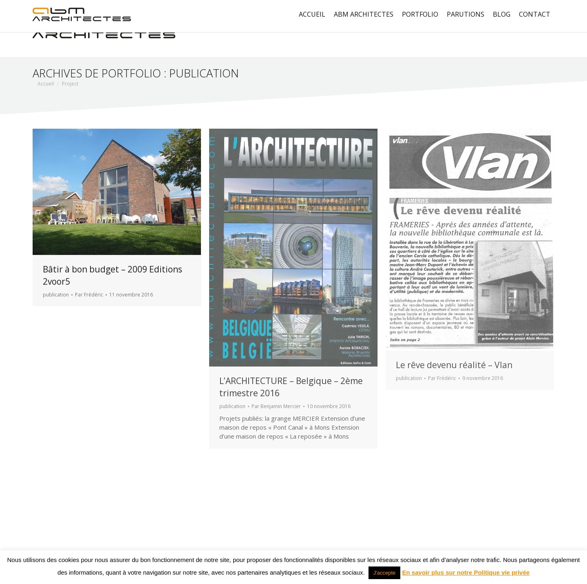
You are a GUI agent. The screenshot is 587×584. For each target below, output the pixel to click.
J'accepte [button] (384, 573)
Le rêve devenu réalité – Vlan (454, 365)
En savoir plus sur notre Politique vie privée (466, 572)
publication (56, 294)
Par (89, 295)
